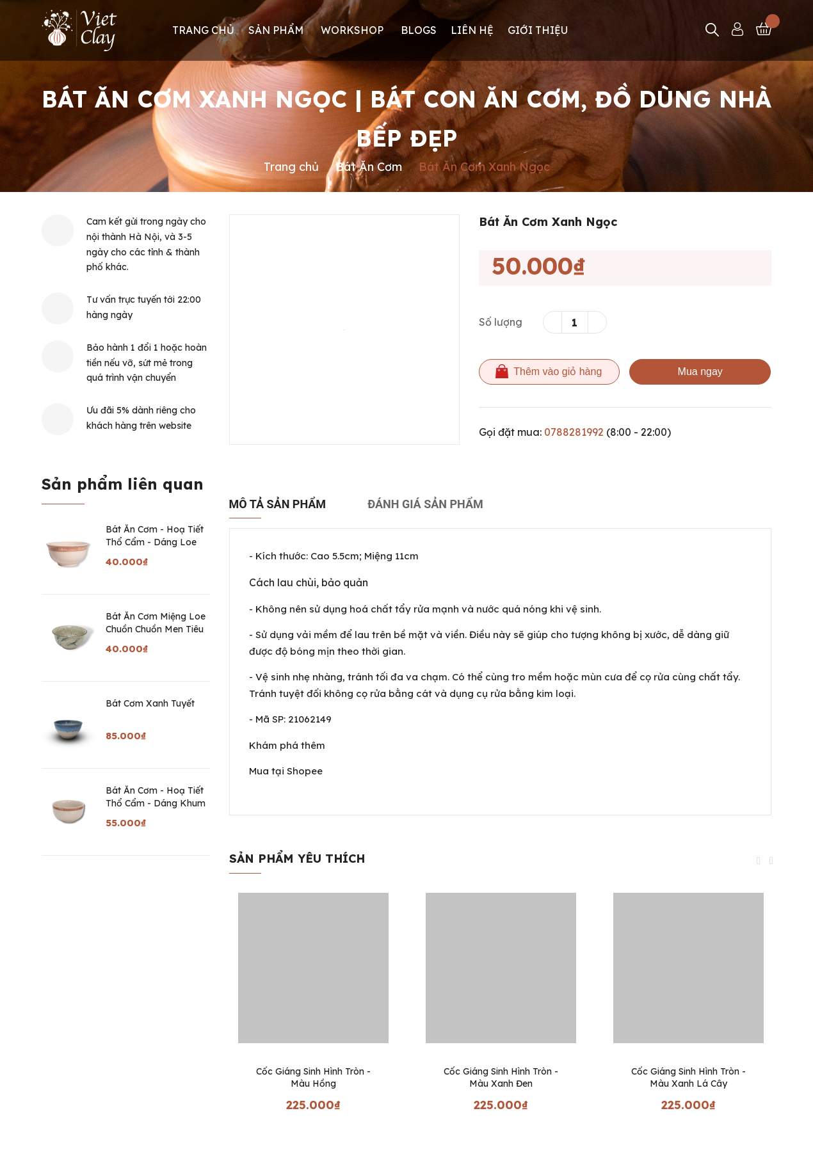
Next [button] (771, 860)
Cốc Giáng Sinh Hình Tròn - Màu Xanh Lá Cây (688, 1078)
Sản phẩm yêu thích (297, 858)
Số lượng (500, 322)
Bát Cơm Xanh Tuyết (150, 703)
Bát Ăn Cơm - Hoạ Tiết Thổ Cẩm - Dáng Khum (155, 797)
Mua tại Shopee (286, 771)
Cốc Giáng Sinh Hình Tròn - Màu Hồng (313, 1078)
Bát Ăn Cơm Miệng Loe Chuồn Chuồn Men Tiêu (155, 623)
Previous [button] (758, 860)
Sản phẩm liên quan (123, 483)
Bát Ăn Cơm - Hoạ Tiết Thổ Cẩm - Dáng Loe (155, 536)
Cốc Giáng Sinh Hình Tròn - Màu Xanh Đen (501, 1078)
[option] (344, 329)
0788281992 (574, 432)
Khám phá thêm (287, 745)
